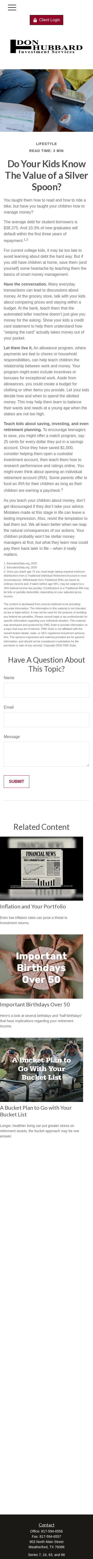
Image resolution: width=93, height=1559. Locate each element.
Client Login (46, 20)
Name (9, 678)
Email (9, 707)
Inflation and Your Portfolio (33, 906)
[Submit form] (16, 781)
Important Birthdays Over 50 (35, 1004)
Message (12, 737)
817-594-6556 (52, 1531)
